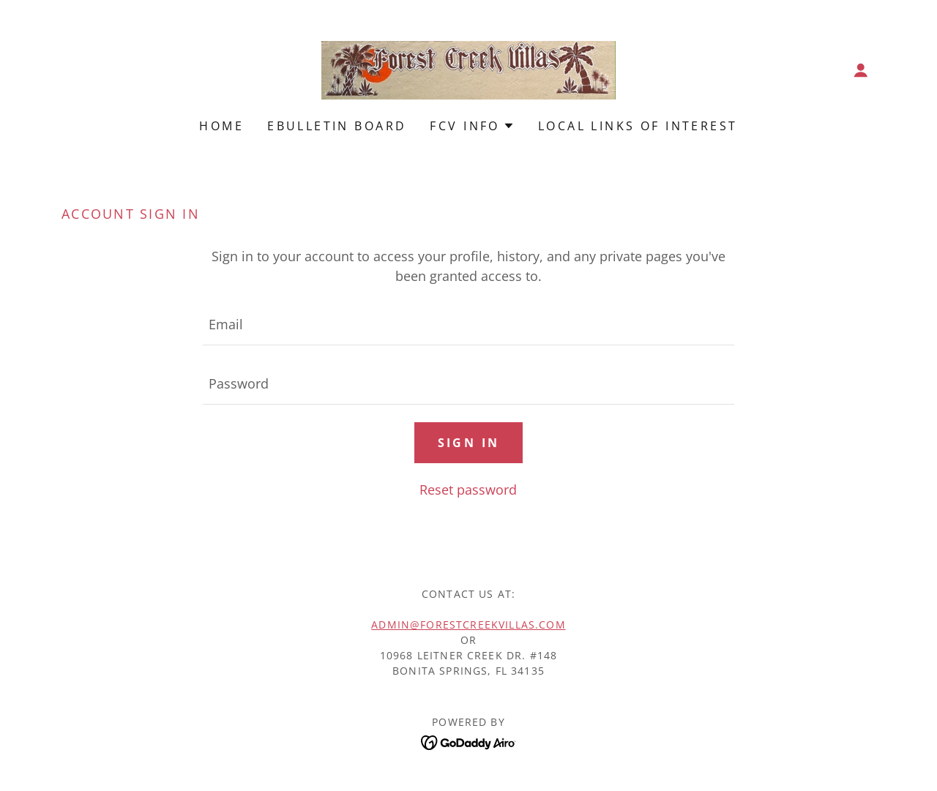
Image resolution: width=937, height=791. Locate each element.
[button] (861, 70)
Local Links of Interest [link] (638, 126)
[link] (468, 69)
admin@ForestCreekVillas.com (468, 624)
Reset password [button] (468, 489)
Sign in (469, 443)
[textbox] (468, 324)
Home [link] (221, 126)
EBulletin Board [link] (336, 126)
